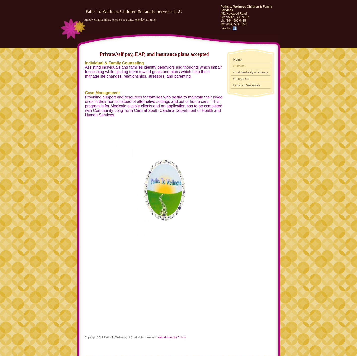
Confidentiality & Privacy (250, 72)
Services (239, 66)
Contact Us (241, 79)
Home (237, 59)
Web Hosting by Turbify (172, 337)
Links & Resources (246, 85)
